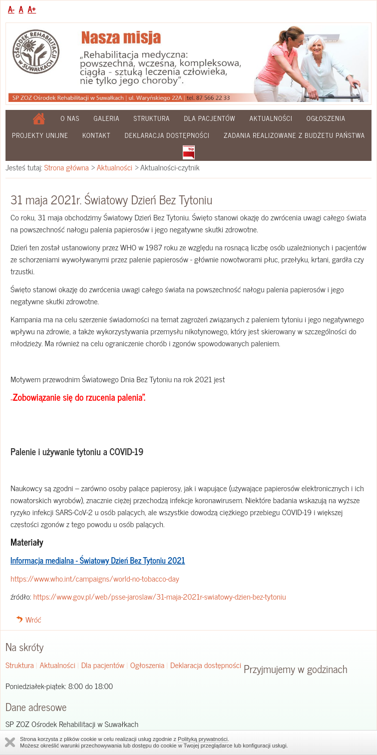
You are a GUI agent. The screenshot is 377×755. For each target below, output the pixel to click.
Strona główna (66, 166)
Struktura (152, 118)
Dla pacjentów (209, 118)
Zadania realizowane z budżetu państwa (294, 135)
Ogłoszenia (326, 118)
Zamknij (10, 742)
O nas (69, 118)
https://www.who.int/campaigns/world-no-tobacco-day (94, 578)
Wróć (33, 619)
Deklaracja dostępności (167, 135)
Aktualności (271, 118)
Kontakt (96, 135)
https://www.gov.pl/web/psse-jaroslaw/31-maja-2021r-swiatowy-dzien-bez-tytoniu (159, 596)
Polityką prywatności (203, 739)
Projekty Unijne (40, 135)
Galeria (107, 118)
